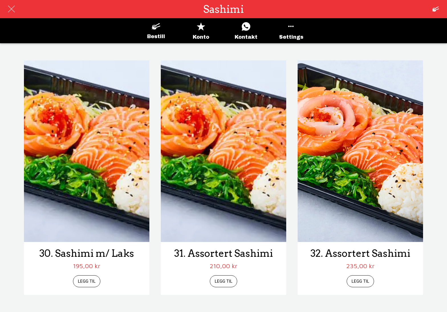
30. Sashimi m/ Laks (86, 253)
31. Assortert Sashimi (223, 253)
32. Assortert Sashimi (360, 253)
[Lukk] (11, 9)
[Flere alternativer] (291, 30)
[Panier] (435, 9)
